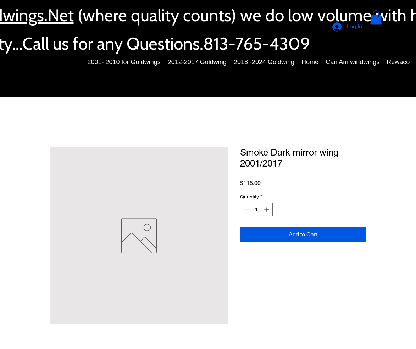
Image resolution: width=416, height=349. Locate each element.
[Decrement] (245, 209)
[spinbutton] (256, 209)
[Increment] (267, 209)
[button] (376, 17)
